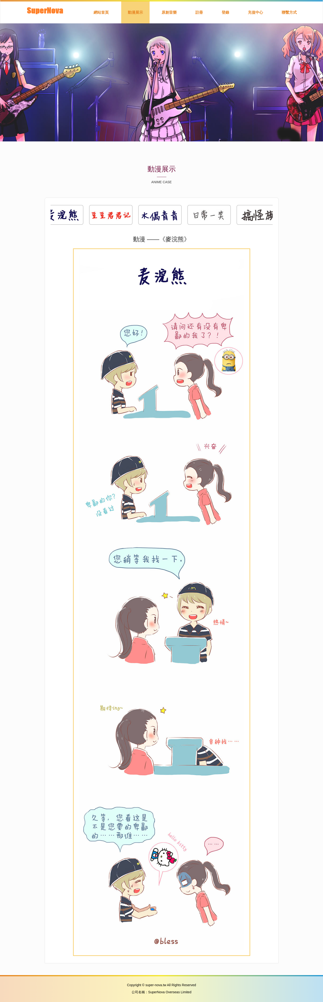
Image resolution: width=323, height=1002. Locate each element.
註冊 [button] (199, 12)
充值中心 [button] (255, 12)
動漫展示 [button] (135, 12)
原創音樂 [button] (169, 12)
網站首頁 (101, 12)
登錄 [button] (225, 12)
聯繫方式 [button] (289, 12)
